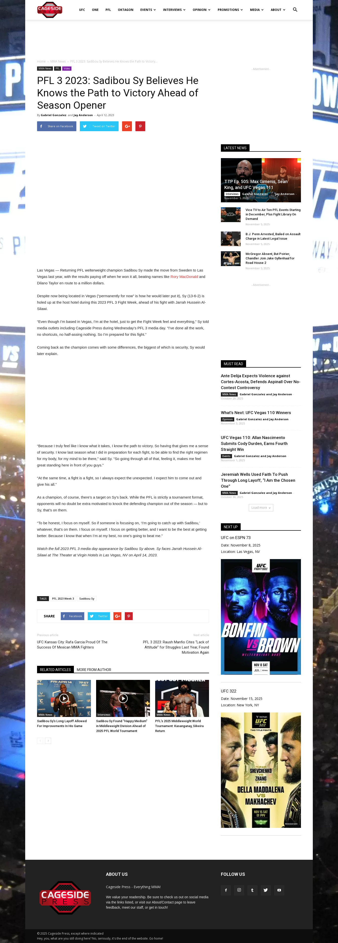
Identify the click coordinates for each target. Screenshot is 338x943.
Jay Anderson (83, 115)
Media (257, 10)
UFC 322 (228, 691)
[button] (295, 6)
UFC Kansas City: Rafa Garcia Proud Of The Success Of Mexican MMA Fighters (72, 645)
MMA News (45, 68)
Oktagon (125, 10)
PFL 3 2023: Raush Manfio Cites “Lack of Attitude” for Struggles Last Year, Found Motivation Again (176, 647)
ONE (95, 10)
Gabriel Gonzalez (53, 115)
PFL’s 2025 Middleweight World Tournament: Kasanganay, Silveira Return (179, 726)
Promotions (230, 10)
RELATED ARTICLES (55, 670)
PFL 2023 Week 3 (63, 598)
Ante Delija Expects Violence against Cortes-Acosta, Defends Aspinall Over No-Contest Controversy (260, 381)
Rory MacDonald (184, 276)
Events (148, 10)
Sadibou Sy (86, 598)
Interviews (174, 10)
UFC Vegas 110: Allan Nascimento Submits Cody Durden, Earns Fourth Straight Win (254, 443)
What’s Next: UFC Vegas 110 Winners (256, 412)
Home (41, 61)
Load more (261, 507)
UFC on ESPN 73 (236, 537)
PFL (108, 10)
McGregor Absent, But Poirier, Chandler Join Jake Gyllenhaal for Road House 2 (270, 258)
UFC (82, 10)
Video (67, 68)
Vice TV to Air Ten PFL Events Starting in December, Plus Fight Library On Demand (273, 214)
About (278, 10)
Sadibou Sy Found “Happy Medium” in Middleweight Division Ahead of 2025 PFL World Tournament (121, 726)
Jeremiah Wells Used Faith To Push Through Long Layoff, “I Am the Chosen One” (258, 480)
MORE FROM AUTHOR (94, 670)
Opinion (202, 10)
